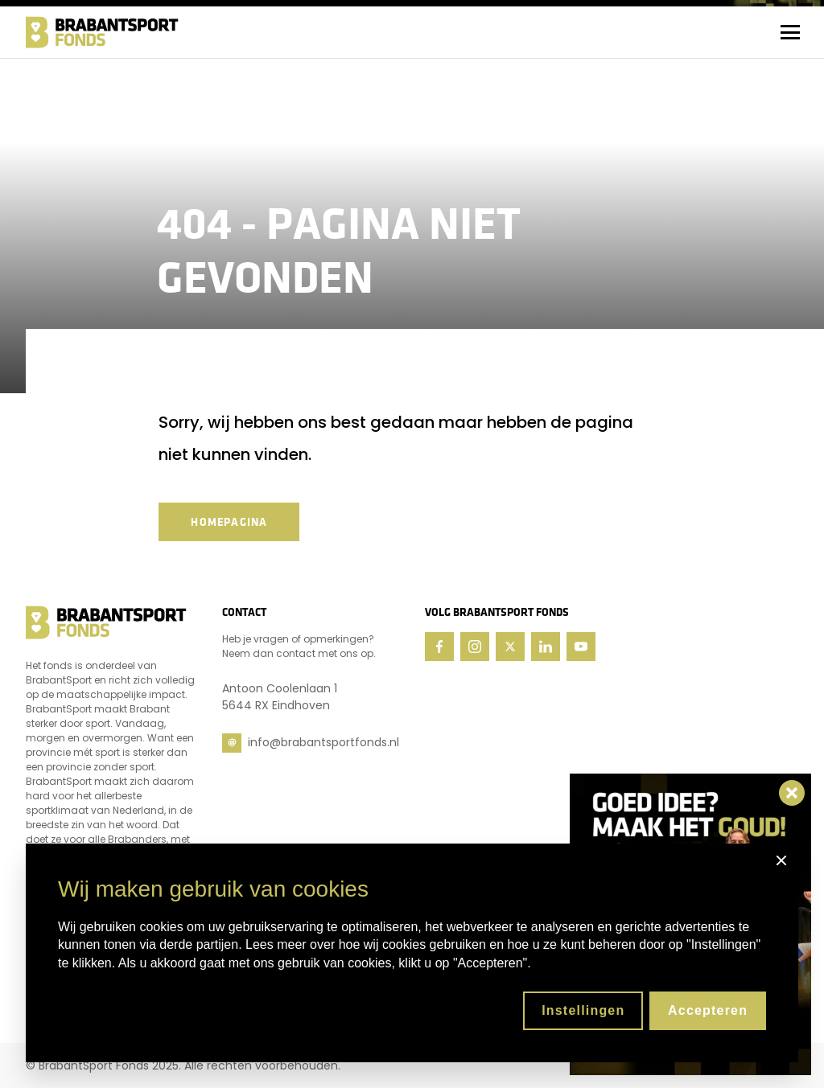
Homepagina (229, 522)
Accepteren (708, 1010)
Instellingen (583, 1010)
